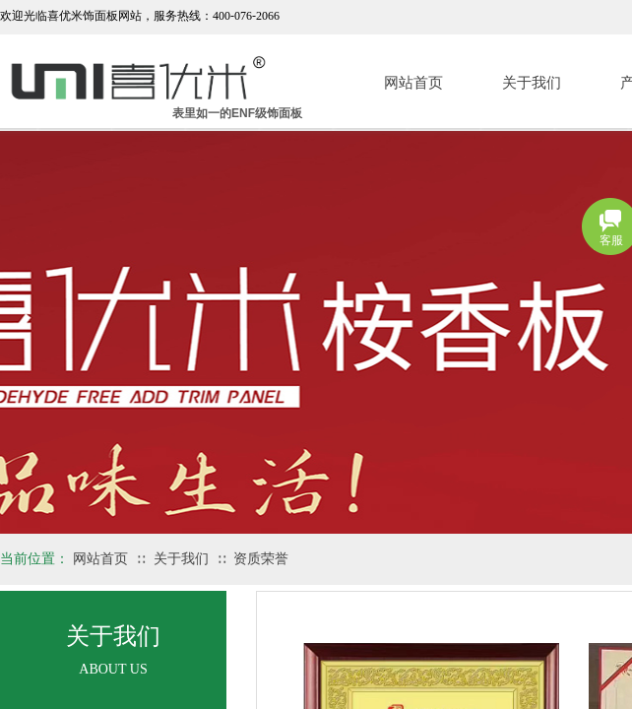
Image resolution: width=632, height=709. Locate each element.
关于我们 (531, 83)
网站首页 (413, 83)
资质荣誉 (260, 558)
